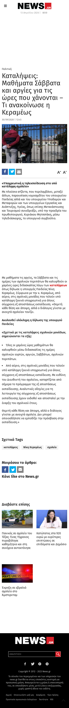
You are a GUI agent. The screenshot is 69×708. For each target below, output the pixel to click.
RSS (51, 700)
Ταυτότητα (43, 700)
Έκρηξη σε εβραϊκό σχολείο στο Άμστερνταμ (14, 591)
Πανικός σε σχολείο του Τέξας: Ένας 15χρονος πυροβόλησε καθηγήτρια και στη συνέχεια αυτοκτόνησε (17, 541)
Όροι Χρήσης (53, 695)
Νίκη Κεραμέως (32, 447)
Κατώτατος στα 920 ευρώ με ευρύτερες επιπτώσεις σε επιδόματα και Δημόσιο (51, 539)
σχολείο (51, 447)
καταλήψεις (11, 447)
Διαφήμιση (40, 695)
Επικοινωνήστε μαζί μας (24, 695)
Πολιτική (7, 69)
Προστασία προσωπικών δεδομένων (21, 700)
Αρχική (9, 695)
